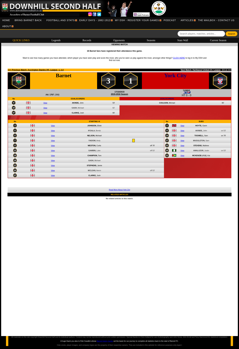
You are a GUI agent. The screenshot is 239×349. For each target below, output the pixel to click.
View (45, 103)
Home (6, 20)
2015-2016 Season (119, 94)
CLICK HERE (179, 58)
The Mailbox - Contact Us (216, 20)
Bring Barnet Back (28, 20)
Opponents (119, 40)
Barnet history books (105, 341)
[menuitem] (6, 20)
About (6, 26)
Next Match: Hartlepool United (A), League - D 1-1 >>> (206, 70)
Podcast (170, 20)
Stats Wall (182, 40)
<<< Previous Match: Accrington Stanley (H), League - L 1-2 (36, 70)
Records (86, 40)
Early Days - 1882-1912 (94, 20)
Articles (187, 20)
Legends (56, 40)
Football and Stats (60, 20)
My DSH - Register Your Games (137, 20)
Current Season (218, 40)
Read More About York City (119, 190)
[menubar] (119, 23)
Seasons (151, 40)
